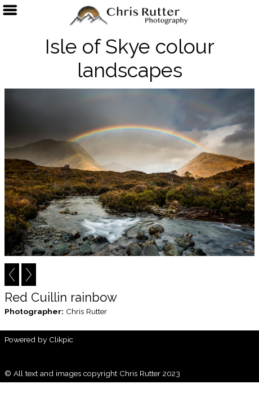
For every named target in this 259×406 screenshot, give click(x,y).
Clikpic (61, 339)
